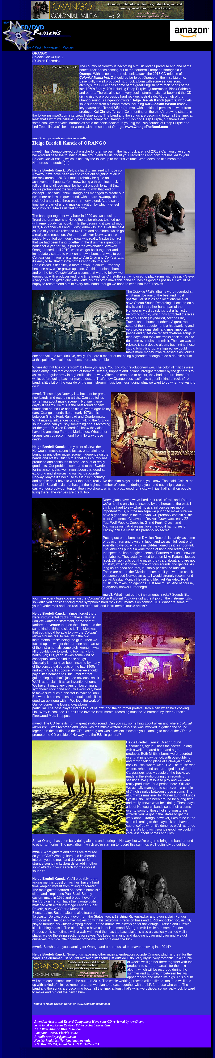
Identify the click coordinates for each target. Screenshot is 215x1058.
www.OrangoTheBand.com (146, 126)
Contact (157, 1044)
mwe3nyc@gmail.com (61, 1027)
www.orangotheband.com (93, 1003)
